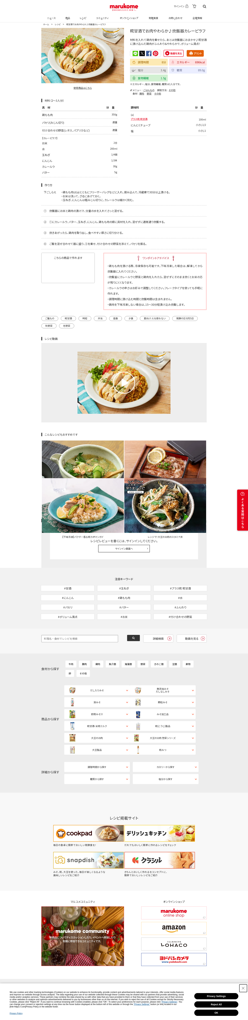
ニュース (50, 16)
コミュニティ (102, 16)
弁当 (100, 318)
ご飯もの (49, 318)
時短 (84, 318)
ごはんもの (148, 90)
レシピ (82, 16)
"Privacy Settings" (169, 1002)
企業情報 (197, 16)
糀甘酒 (68, 318)
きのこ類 (159, 642)
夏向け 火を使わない (155, 318)
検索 (204, 6)
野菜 (149, 93)
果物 (188, 642)
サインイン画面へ (124, 508)
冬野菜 (66, 325)
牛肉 (71, 642)
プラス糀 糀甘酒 (140, 120)
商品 (67, 16)
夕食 (130, 318)
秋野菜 (49, 325)
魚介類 (112, 642)
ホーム (46, 24)
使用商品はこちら (83, 88)
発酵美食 (153, 16)
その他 (172, 90)
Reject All (216, 1004)
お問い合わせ (175, 16)
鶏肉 (141, 93)
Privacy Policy (16, 1013)
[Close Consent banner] (243, 988)
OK (216, 1012)
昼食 (115, 318)
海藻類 (128, 642)
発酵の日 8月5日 (185, 318)
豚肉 (84, 642)
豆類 (174, 642)
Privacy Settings (216, 996)
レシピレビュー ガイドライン (194, 480)
